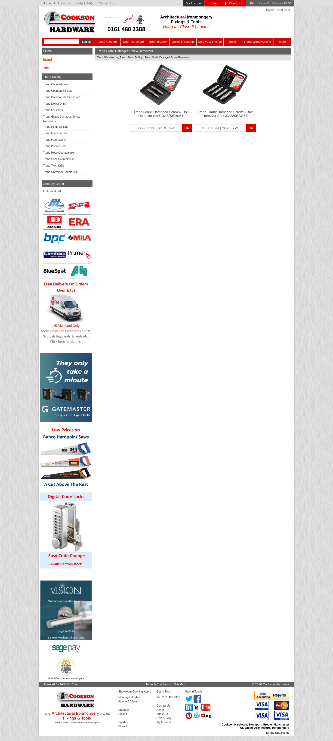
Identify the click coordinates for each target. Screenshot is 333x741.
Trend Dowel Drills (54, 103)
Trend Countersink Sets (57, 90)
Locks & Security (183, 41)
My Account (194, 3)
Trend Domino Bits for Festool (61, 97)
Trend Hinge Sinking (55, 126)
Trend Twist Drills (53, 165)
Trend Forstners (53, 110)
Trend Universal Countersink (60, 172)
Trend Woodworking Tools (111, 57)
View (215, 3)
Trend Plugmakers (54, 139)
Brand (47, 59)
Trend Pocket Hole (54, 146)
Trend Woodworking (257, 41)
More (282, 41)
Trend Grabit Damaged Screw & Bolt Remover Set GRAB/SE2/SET (225, 114)
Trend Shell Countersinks (58, 159)
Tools (232, 41)
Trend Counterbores (55, 84)
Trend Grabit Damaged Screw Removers (61, 119)
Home (47, 3)
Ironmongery (158, 41)
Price (46, 68)
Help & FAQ (84, 3)
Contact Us (106, 3)
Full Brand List (52, 191)
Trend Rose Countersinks (59, 152)
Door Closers (108, 41)
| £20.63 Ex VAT (156, 128)
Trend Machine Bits (55, 133)
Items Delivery (275, 3)
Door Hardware (133, 41)
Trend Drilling (135, 57)
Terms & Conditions (158, 684)
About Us (64, 3)
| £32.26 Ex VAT (220, 128)
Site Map (179, 684)
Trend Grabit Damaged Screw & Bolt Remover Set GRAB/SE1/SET (161, 114)
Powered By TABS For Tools (61, 684)
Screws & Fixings (210, 41)
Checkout (235, 3)
